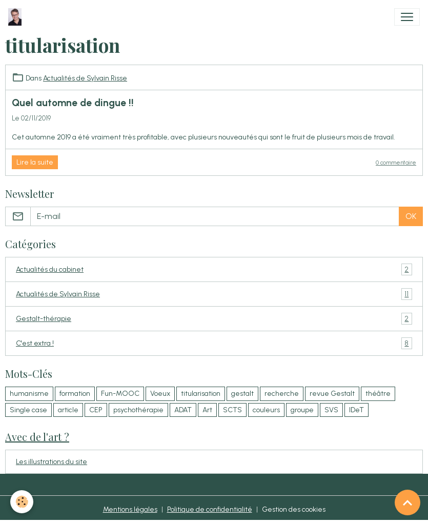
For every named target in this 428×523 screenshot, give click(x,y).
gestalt (242, 393)
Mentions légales (130, 509)
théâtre (378, 393)
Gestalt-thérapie (214, 319)
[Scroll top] (407, 502)
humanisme (29, 393)
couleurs (266, 410)
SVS (331, 410)
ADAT (183, 410)
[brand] (17, 17)
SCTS (232, 410)
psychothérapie (138, 410)
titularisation (200, 393)
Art (207, 410)
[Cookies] (21, 501)
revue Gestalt (332, 393)
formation (74, 393)
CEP (96, 410)
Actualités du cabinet (214, 269)
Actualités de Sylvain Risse (85, 78)
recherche (281, 393)
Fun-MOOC (120, 393)
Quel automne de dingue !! (73, 103)
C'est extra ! (214, 343)
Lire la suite (34, 162)
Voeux (160, 393)
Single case (28, 410)
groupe (302, 410)
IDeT (356, 410)
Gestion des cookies (293, 509)
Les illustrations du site (51, 461)
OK (410, 216)
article (68, 410)
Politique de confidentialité (209, 509)
